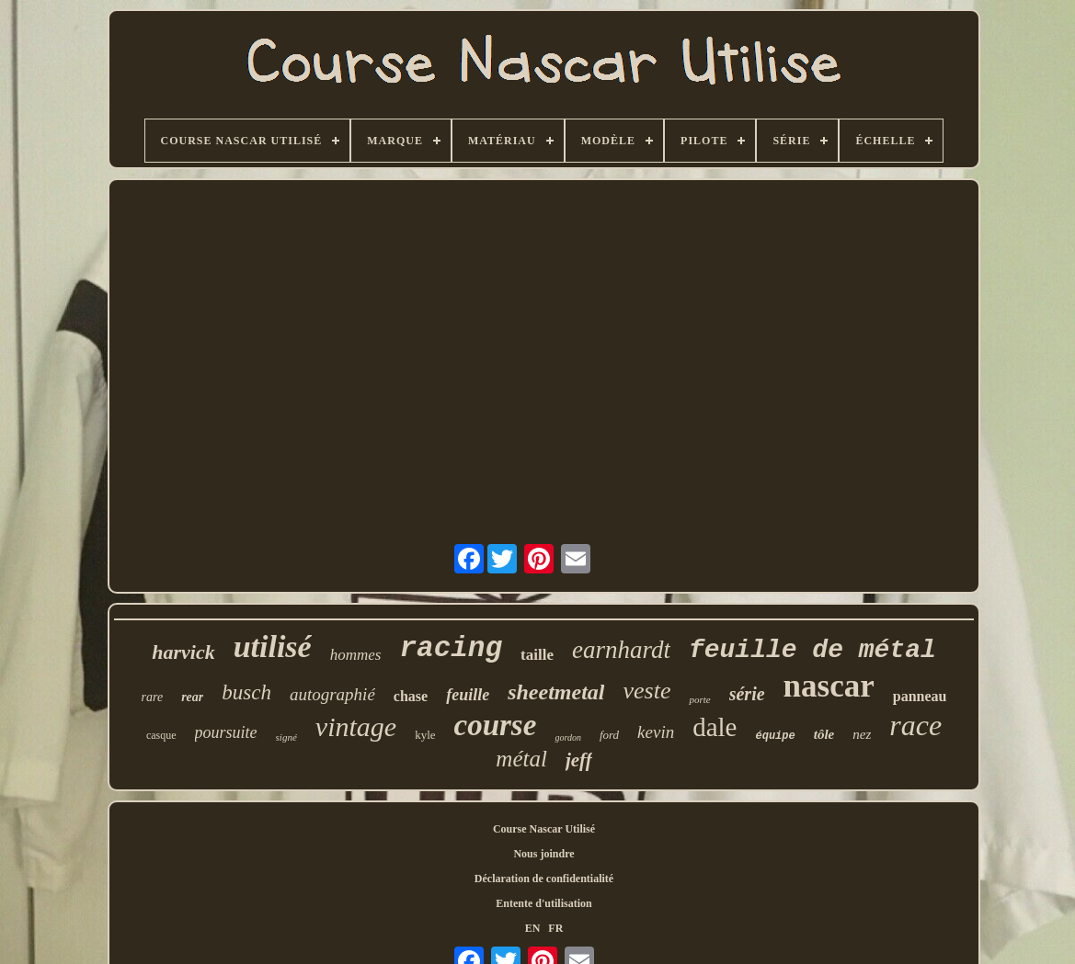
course (495, 725)
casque (161, 735)
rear (192, 697)
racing (450, 648)
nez (861, 734)
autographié (332, 694)
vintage (355, 726)
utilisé (273, 646)
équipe (775, 736)
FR (555, 928)
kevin (655, 732)
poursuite (226, 732)
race (915, 725)
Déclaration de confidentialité (544, 878)
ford (609, 735)
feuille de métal (812, 650)
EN (533, 928)
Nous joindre (543, 853)
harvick (183, 652)
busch (246, 692)
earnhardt (621, 649)
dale (714, 727)
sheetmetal (556, 692)
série (747, 694)
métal (521, 758)
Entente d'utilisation (543, 903)
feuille (467, 695)
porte (699, 699)
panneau (920, 696)
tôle (824, 734)
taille (537, 654)
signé (286, 737)
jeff (579, 760)
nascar (829, 686)
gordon (568, 737)
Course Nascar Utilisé (544, 828)
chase (411, 696)
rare (153, 697)
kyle (425, 735)
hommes (356, 654)
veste (646, 690)
